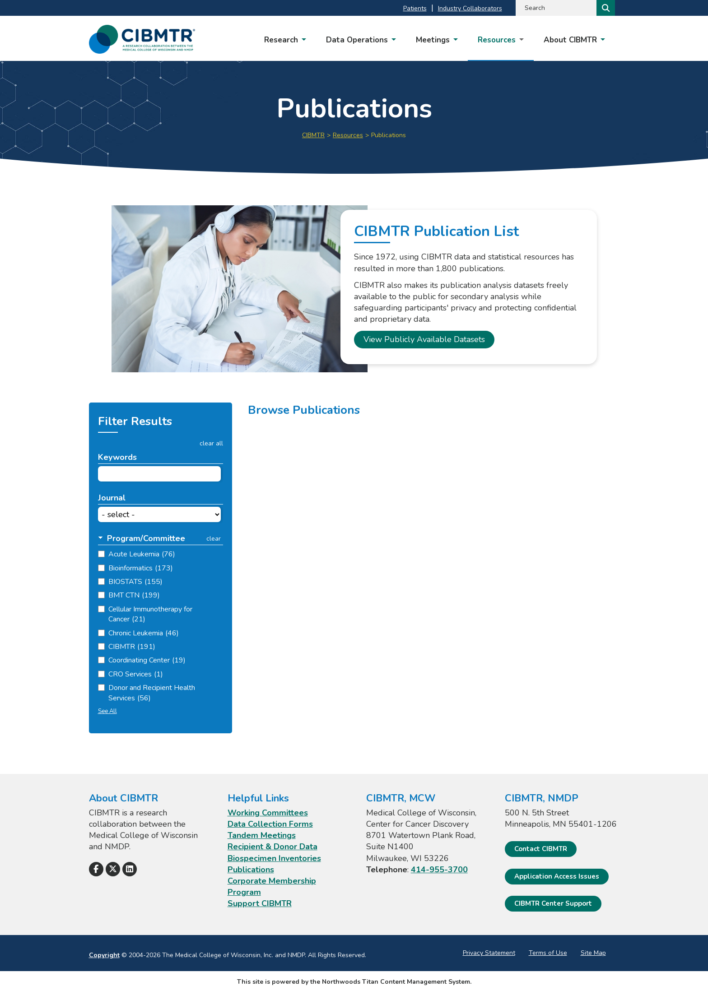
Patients (415, 8)
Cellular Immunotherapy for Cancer (150, 614)
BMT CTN (134, 595)
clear (213, 539)
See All (107, 711)
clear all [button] (211, 444)
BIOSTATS (135, 582)
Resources (348, 135)
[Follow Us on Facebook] (96, 869)
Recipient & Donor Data (272, 846)
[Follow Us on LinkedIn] (129, 869)
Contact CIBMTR (540, 848)
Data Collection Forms (270, 824)
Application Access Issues (556, 876)
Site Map (593, 953)
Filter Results (135, 421)
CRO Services (135, 674)
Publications (251, 869)
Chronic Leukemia (143, 633)
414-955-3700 (439, 869)
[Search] (605, 8)
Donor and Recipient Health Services (151, 693)
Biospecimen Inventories (274, 858)
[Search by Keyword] (555, 8)
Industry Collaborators (470, 8)
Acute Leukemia (141, 554)
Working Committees (268, 812)
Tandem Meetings (262, 835)
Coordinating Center (147, 660)
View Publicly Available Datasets (424, 339)
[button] (147, 538)
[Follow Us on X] (113, 869)
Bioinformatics (140, 568)
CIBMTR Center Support (553, 903)
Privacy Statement (489, 953)
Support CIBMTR (260, 903)
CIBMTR (313, 135)
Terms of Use (548, 953)
